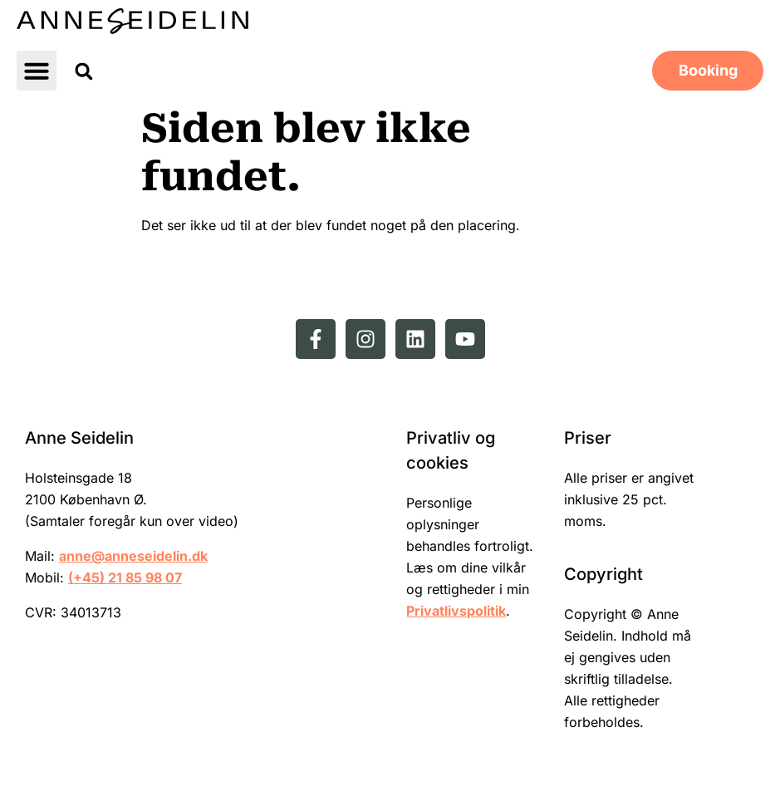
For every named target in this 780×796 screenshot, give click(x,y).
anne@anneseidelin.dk (133, 556)
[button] (36, 71)
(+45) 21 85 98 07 (125, 577)
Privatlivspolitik (456, 610)
